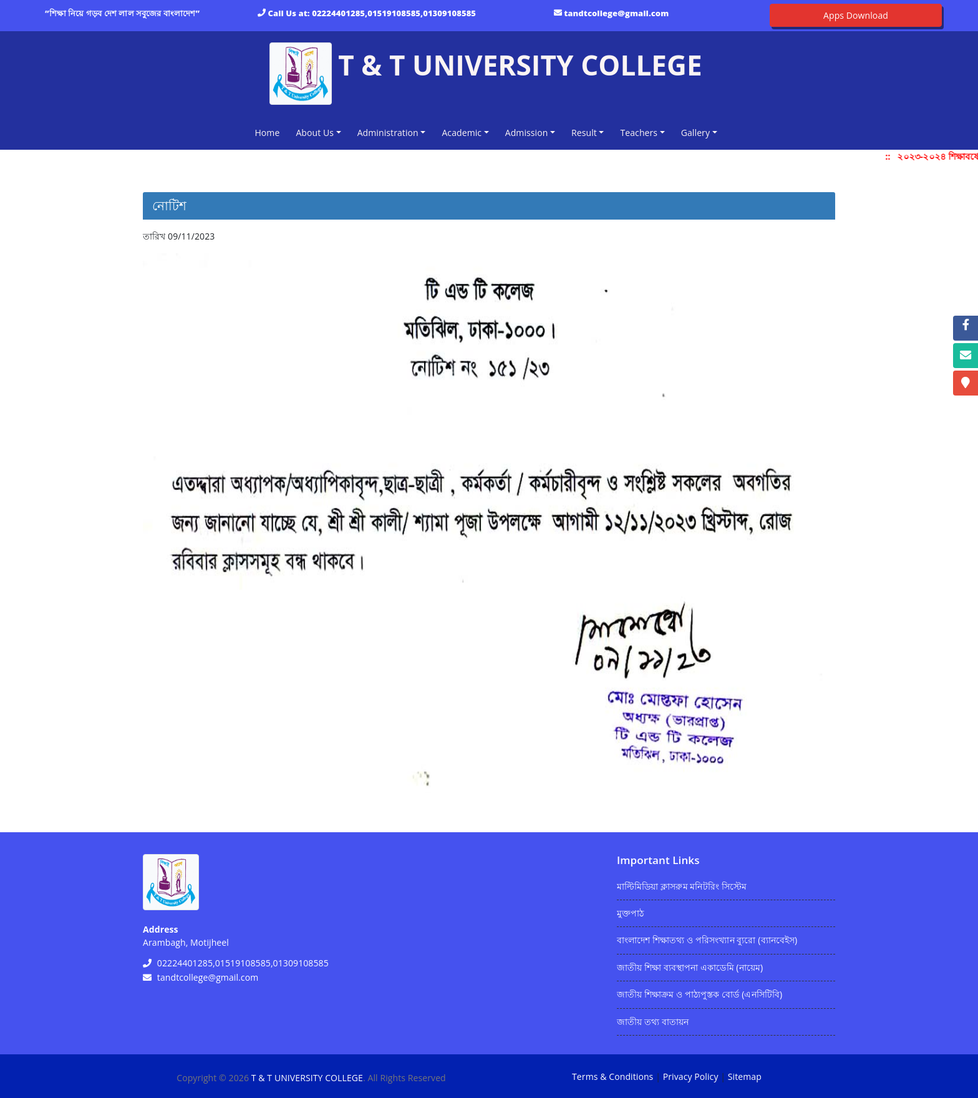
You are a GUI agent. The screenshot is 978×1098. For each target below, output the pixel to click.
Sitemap (745, 1076)
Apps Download (855, 15)
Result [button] (584, 132)
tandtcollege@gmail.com (616, 13)
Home (269, 131)
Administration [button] (388, 132)
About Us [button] (315, 132)
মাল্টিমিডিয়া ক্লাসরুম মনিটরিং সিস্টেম (682, 886)
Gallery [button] (695, 132)
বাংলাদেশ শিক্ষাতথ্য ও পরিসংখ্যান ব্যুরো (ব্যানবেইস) (707, 940)
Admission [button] (526, 132)
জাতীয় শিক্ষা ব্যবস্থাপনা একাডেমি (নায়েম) (690, 967)
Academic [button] (462, 132)
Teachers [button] (638, 132)
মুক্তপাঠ (630, 913)
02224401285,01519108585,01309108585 (394, 13)
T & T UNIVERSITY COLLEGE (307, 1078)
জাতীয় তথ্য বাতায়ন (653, 1022)
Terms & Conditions (612, 1076)
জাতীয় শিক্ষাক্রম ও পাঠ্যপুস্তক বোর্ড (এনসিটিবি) (699, 994)
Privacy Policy (691, 1076)
